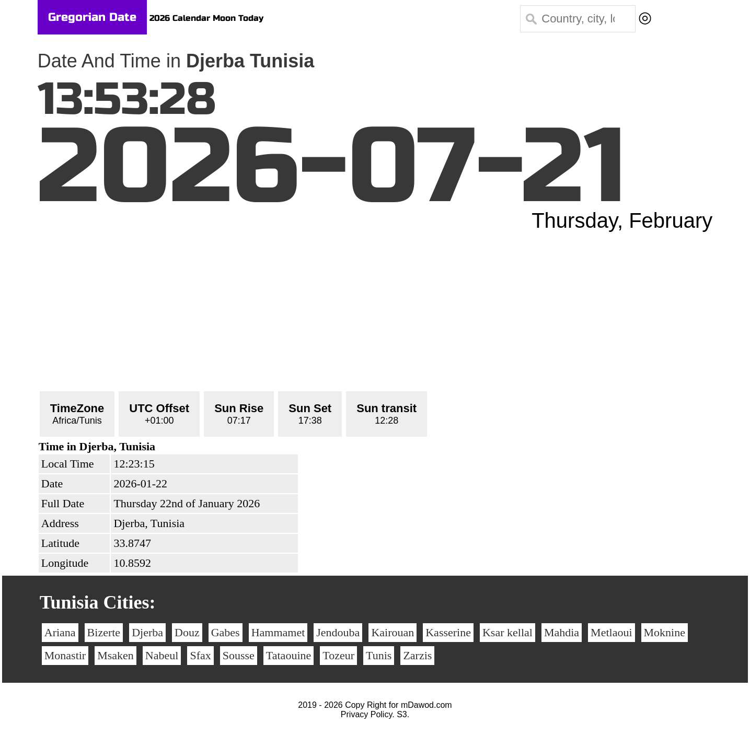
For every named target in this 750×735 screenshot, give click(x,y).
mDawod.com (426, 705)
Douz (187, 632)
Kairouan (392, 632)
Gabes (225, 632)
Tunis (378, 655)
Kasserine (448, 632)
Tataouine (288, 655)
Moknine (664, 632)
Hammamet (278, 632)
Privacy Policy (366, 714)
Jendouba (338, 632)
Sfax (200, 655)
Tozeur (338, 655)
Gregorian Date (92, 17)
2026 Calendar (179, 18)
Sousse (239, 655)
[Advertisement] (375, 311)
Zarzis (417, 655)
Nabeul (162, 655)
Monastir (65, 655)
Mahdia (561, 632)
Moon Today (238, 18)
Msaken (115, 655)
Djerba (147, 632)
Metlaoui (611, 632)
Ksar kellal (507, 632)
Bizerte (104, 632)
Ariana (60, 632)
